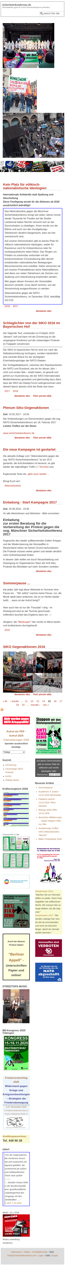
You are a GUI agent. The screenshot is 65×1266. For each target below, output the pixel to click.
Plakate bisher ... (13, 780)
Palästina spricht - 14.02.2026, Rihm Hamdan (47, 802)
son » (46, 705)
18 (17, 705)
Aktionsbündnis (13, 485)
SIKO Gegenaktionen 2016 (24, 647)
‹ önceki (14, 701)
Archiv (8, 776)
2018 (7, 306)
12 (32, 701)
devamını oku (43, 311)
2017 (15, 306)
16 (55, 701)
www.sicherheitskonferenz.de (18, 433)
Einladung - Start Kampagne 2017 (30, 502)
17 (61, 701)
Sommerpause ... (16, 583)
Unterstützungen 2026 (16, 739)
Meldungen (24, 622)
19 (23, 705)
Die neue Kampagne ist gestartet (29, 449)
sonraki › (35, 705)
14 (43, 701)
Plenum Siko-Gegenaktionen (26, 408)
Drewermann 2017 (44, 915)
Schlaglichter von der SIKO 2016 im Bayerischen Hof (31, 324)
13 (37, 701)
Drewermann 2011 (44, 891)
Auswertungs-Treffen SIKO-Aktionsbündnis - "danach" (50, 831)
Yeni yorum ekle (42, 396)
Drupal (54, 1255)
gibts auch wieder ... (38, 474)
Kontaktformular (40, 1252)
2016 (15, 391)
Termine (43, 467)
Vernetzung (10, 765)
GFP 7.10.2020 (14, 1203)
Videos (27, 1252)
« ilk (5, 701)
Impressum (16, 1252)
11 (26, 701)
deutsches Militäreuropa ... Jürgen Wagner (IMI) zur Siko (50, 820)
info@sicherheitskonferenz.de (21, 1255)
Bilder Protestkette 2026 (50, 839)
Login (40, 1255)
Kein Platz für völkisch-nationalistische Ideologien (24, 186)
